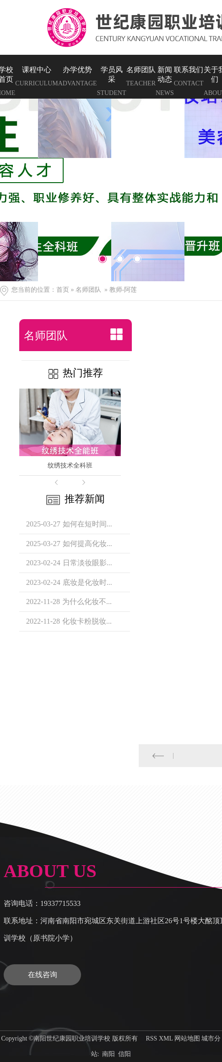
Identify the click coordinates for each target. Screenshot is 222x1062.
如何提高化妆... (87, 543)
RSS (151, 1038)
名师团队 (88, 289)
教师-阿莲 (123, 289)
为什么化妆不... (87, 601)
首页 (62, 289)
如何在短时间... (87, 524)
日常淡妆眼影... (87, 563)
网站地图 (187, 1038)
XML (166, 1038)
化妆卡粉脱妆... (87, 621)
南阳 (108, 1054)
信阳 (124, 1054)
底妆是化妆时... (87, 582)
